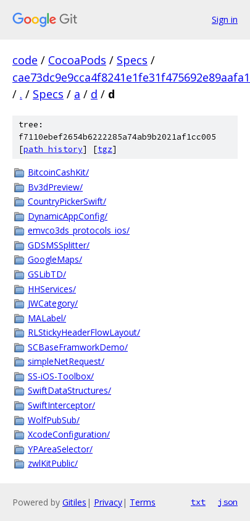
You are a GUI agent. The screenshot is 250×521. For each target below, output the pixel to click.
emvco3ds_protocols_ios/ (79, 230)
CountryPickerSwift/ (67, 201)
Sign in (225, 19)
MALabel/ (47, 318)
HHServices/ (52, 289)
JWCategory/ (53, 303)
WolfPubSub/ (54, 420)
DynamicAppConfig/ (67, 216)
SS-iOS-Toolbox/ (61, 376)
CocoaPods (77, 60)
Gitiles (74, 502)
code (25, 60)
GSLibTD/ (47, 274)
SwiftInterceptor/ (61, 405)
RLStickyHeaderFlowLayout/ (84, 332)
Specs (132, 60)
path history (53, 149)
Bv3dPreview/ (55, 187)
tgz (105, 149)
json (228, 501)
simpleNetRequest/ (66, 361)
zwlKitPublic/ (53, 463)
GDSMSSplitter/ (59, 245)
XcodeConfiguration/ (69, 434)
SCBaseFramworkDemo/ (78, 347)
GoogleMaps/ (55, 259)
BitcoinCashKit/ (58, 172)
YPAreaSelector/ (60, 449)
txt (198, 501)
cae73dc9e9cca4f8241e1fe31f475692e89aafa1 (131, 77)
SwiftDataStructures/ (69, 390)
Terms (143, 502)
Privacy (108, 502)
